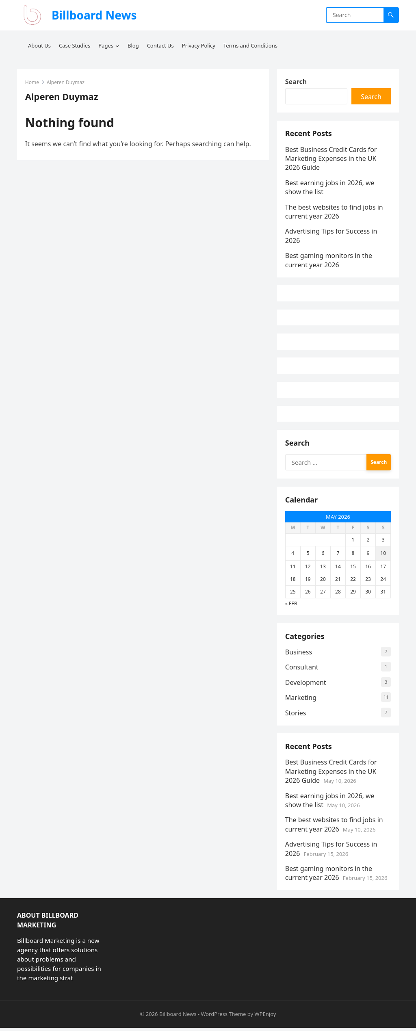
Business (298, 654)
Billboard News (94, 15)
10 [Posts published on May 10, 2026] (383, 555)
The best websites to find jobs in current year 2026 (334, 212)
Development (305, 685)
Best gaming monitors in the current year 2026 (328, 260)
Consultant (301, 670)
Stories (295, 715)
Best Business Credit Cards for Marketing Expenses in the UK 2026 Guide (331, 159)
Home (32, 82)
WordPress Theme (223, 1017)
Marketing (300, 700)
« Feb (291, 605)
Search (296, 81)
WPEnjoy (265, 1017)
